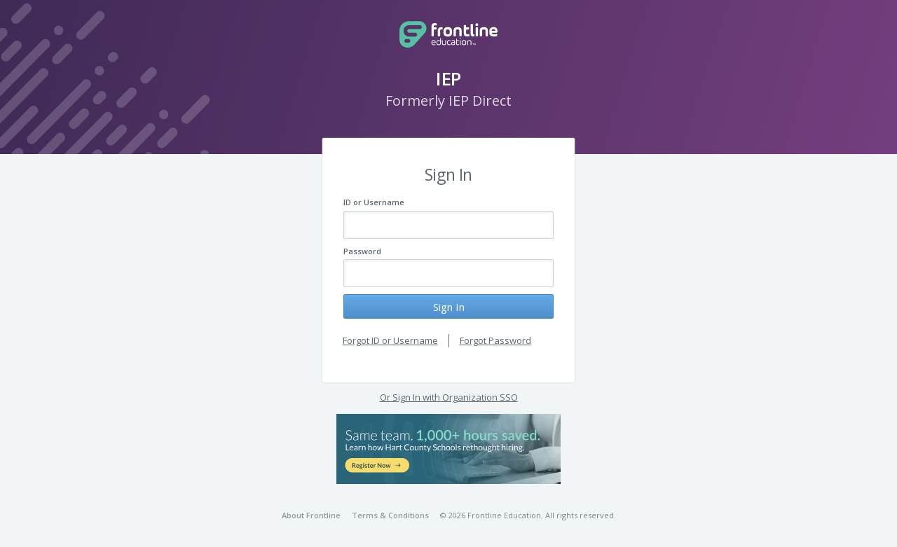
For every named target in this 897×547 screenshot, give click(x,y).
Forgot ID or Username (390, 340)
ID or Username (373, 202)
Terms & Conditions (390, 515)
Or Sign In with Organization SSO (449, 397)
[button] (448, 449)
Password (362, 251)
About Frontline (311, 515)
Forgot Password (495, 340)
